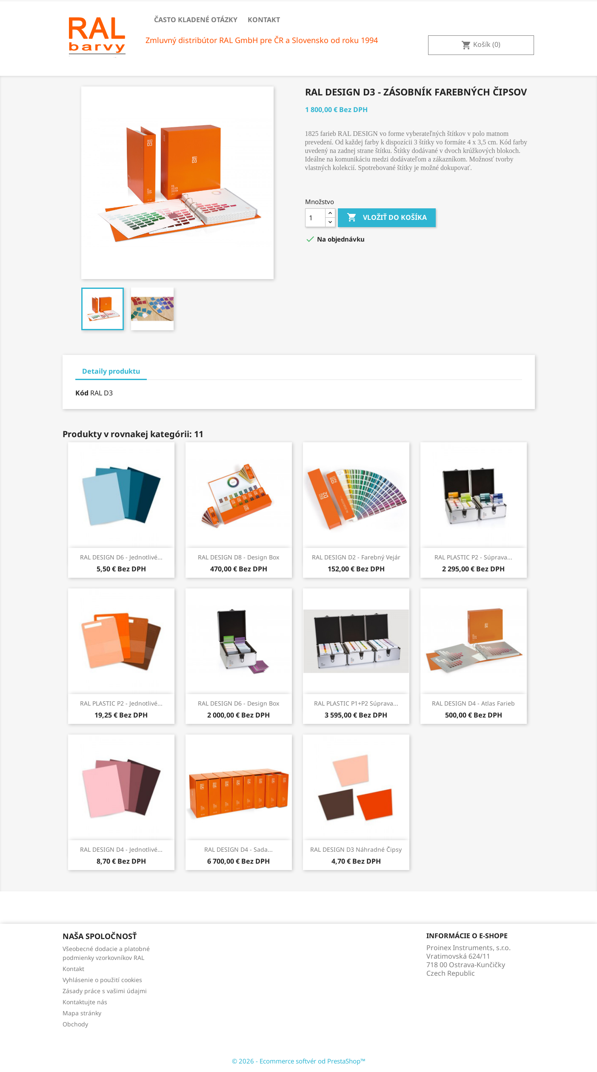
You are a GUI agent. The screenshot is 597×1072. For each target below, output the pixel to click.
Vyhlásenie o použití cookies (102, 980)
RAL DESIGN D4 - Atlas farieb (473, 703)
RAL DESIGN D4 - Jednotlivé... (121, 849)
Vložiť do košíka (387, 217)
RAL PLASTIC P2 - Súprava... (473, 557)
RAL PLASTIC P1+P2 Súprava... (356, 703)
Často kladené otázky (195, 19)
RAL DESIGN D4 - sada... (238, 849)
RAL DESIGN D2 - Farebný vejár (356, 557)
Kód (82, 393)
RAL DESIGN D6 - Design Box (238, 703)
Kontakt (264, 19)
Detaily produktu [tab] (111, 371)
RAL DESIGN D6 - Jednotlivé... (121, 557)
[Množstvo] (315, 217)
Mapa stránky (82, 1013)
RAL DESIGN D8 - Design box (238, 557)
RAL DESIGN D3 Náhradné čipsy (356, 849)
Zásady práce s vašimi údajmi (105, 991)
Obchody (75, 1024)
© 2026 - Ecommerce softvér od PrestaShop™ (299, 1061)
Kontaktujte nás (85, 1002)
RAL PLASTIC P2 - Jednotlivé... (121, 703)
